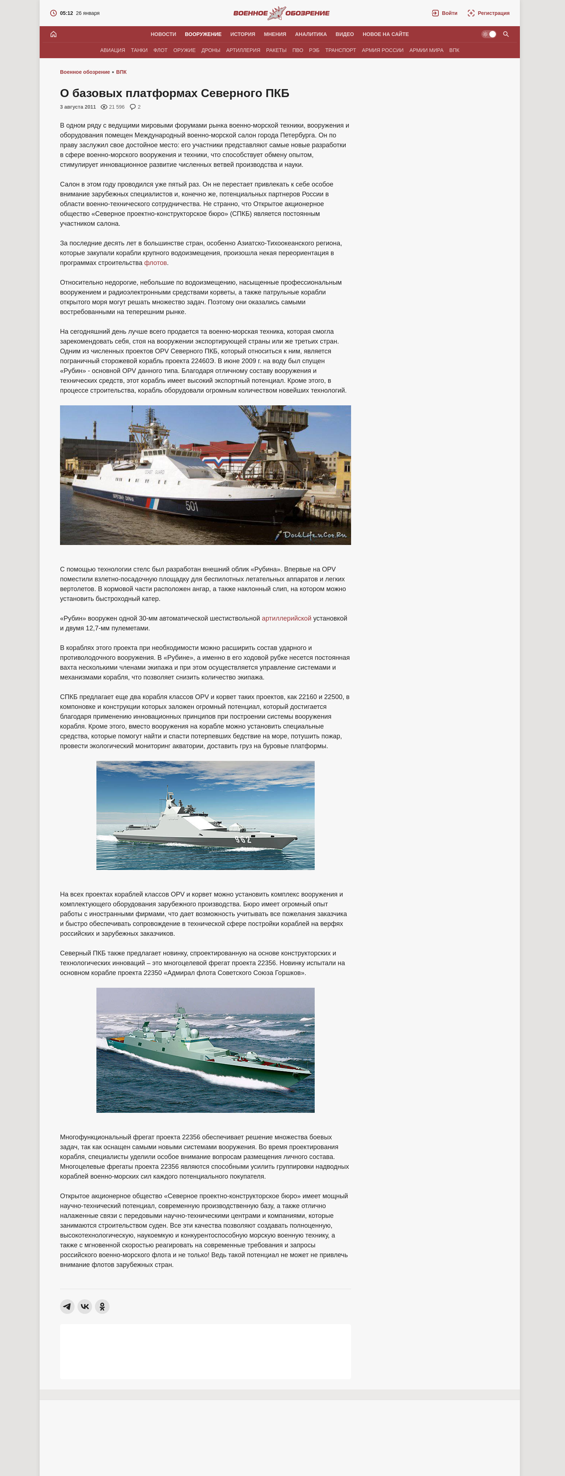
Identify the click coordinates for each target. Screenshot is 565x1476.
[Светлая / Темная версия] (489, 34)
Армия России (383, 50)
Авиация (112, 50)
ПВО (298, 50)
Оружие (185, 50)
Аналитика (311, 34)
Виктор (90, 1452)
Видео (345, 34)
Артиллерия (243, 50)
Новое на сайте (386, 34)
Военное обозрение (85, 72)
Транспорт (340, 50)
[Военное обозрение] (282, 13)
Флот (161, 50)
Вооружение (203, 34)
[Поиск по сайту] (506, 34)
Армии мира (426, 50)
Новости (163, 34)
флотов (155, 262)
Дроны (211, 50)
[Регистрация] (488, 13)
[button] (444, 13)
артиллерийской (286, 618)
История (242, 34)
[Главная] (53, 34)
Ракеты (276, 50)
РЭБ (314, 50)
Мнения (275, 34)
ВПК (454, 50)
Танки (139, 50)
